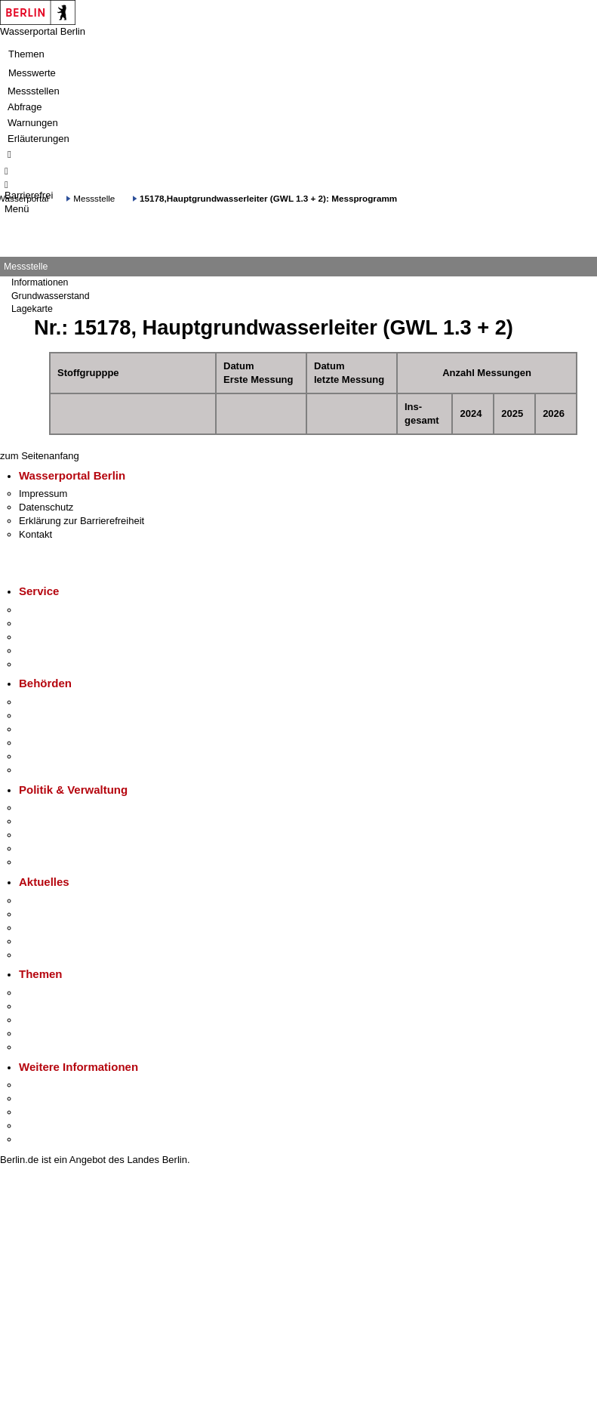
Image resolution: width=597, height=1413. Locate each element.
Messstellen (34, 91)
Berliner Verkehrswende (71, 1006)
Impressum (43, 493)
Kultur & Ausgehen (59, 1085)
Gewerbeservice (54, 664)
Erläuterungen (38, 138)
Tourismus (41, 1098)
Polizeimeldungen (58, 914)
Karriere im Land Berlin (69, 821)
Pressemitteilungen (61, 900)
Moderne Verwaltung (64, 1020)
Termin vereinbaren (61, 623)
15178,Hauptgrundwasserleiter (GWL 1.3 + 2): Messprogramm (268, 198)
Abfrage (25, 107)
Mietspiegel (44, 1033)
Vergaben (40, 862)
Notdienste (42, 650)
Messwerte (32, 73)
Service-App (45, 609)
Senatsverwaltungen (63, 715)
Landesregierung (56, 807)
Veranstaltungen (54, 927)
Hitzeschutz (44, 955)
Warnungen (33, 122)
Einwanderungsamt (61, 770)
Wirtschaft (41, 1112)
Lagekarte (32, 309)
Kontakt (35, 534)
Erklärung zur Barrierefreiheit (81, 520)
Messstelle (94, 198)
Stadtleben (42, 1125)
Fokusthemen (48, 992)
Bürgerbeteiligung (57, 835)
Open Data (42, 848)
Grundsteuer (46, 1047)
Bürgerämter (46, 742)
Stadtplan (39, 1139)
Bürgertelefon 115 (58, 637)
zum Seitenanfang (39, 455)
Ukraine (36, 941)
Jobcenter (40, 756)
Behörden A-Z (49, 702)
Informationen (39, 282)
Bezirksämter (47, 729)
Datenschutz (46, 507)
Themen (26, 54)
